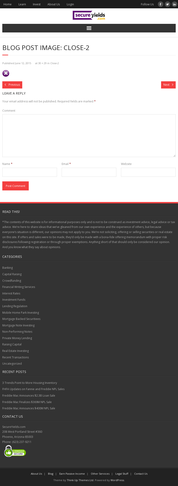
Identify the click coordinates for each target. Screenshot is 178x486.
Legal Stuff (121, 473)
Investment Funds (13, 300)
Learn (22, 4)
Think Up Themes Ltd (80, 480)
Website (126, 164)
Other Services (100, 473)
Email (66, 164)
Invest (37, 4)
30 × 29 (42, 63)
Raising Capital (12, 344)
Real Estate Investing (15, 351)
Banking (7, 268)
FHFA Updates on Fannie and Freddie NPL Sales (33, 389)
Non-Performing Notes (17, 332)
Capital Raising (12, 274)
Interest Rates (11, 293)
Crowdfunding (11, 281)
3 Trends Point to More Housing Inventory (29, 383)
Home (7, 4)
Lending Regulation (14, 306)
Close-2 (54, 63)
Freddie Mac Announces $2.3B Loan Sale (28, 396)
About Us (54, 4)
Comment (8, 111)
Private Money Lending (17, 338)
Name (7, 164)
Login (70, 4)
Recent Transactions (15, 357)
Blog (50, 473)
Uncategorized (12, 364)
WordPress (117, 480)
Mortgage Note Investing (18, 325)
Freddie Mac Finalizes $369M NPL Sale (27, 402)
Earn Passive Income (72, 473)
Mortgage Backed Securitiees (21, 319)
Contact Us (140, 473)
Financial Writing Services (18, 287)
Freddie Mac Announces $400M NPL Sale (28, 408)
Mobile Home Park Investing (20, 313)
